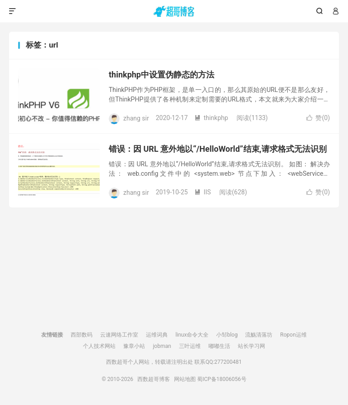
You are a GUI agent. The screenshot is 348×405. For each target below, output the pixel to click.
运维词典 (157, 335)
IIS (202, 192)
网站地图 (185, 379)
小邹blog (226, 335)
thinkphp (211, 117)
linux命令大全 (191, 335)
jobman (162, 346)
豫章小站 (134, 346)
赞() (318, 117)
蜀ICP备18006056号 (221, 379)
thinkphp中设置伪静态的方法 (161, 74)
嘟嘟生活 (219, 346)
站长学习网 (251, 346)
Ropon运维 (293, 335)
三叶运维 (190, 346)
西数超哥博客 (174, 11)
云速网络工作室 (119, 335)
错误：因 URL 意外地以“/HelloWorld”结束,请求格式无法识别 (218, 149)
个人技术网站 (99, 346)
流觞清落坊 (258, 335)
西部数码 (81, 335)
